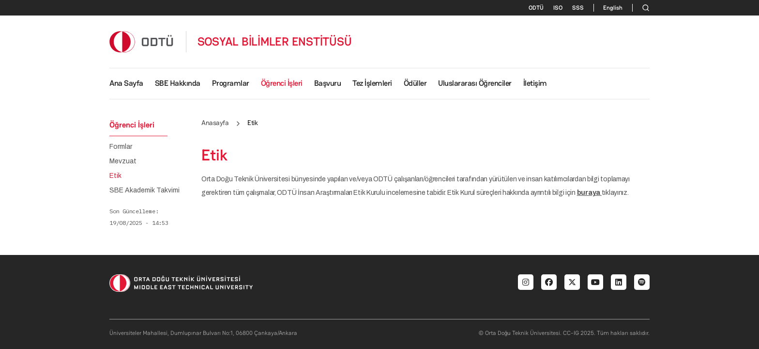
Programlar (230, 83)
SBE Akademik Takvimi (144, 190)
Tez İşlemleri (372, 83)
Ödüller (415, 83)
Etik (115, 176)
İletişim (535, 83)
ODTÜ (536, 8)
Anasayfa (214, 122)
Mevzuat (123, 161)
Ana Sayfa (126, 83)
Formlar (120, 146)
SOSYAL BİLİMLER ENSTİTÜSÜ (274, 42)
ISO (557, 8)
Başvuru (327, 83)
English (612, 8)
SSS (578, 8)
